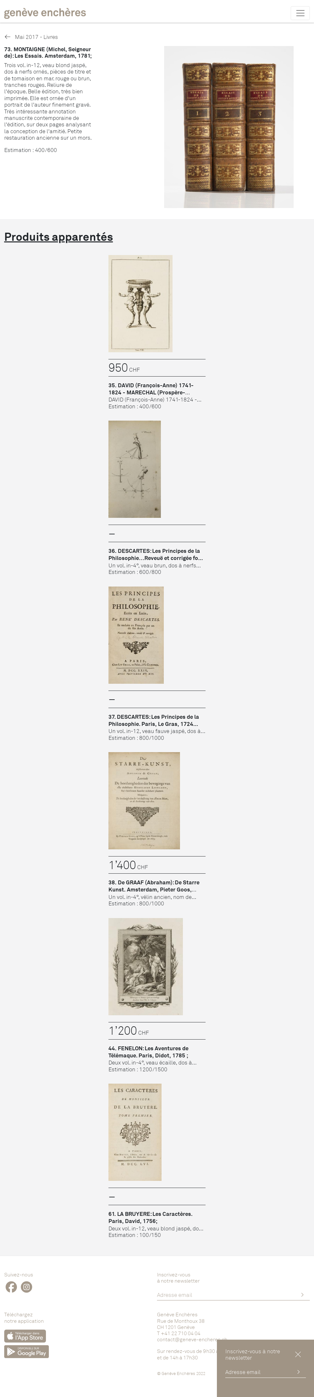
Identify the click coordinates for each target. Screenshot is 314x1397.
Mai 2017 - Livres (31, 36)
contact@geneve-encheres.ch (192, 1339)
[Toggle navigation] (300, 13)
